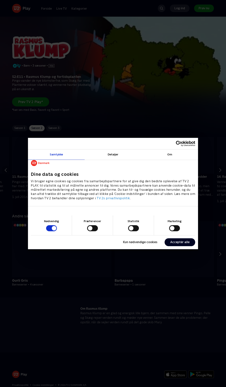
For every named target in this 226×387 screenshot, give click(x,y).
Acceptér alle (180, 242)
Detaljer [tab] (113, 154)
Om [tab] (169, 154)
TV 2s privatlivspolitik (113, 198)
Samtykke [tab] (56, 154)
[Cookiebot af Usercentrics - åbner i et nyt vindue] (178, 143)
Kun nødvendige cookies (140, 242)
